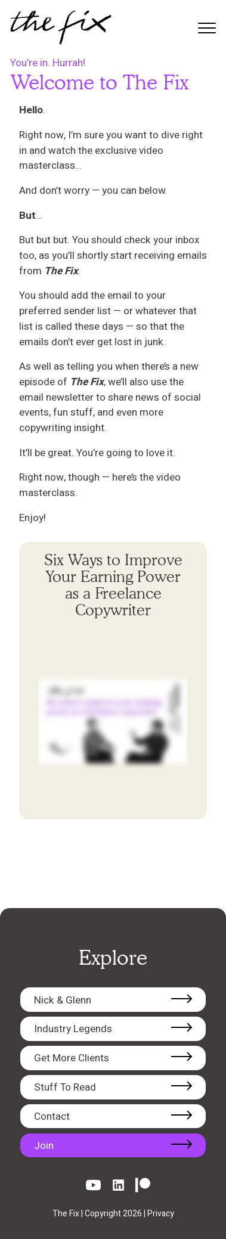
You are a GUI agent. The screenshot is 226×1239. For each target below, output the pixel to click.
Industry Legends (73, 1028)
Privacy (160, 1213)
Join (44, 1145)
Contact (52, 1116)
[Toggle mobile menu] (204, 28)
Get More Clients (71, 1058)
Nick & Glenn (62, 1000)
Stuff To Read (65, 1087)
